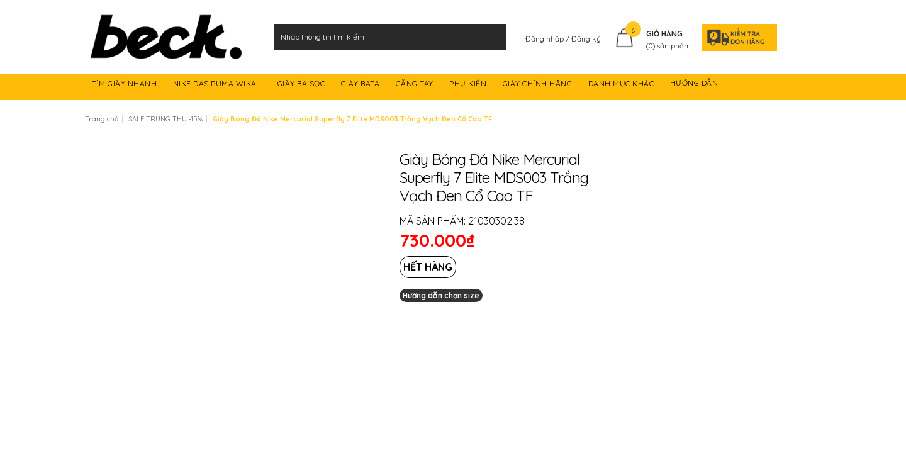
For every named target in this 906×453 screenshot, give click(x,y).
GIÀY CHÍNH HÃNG (538, 85)
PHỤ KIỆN (469, 85)
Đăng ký (586, 38)
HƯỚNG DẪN (695, 85)
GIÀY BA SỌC (302, 85)
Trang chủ (101, 119)
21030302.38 (496, 221)
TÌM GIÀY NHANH (125, 85)
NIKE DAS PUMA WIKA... (218, 85)
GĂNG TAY (416, 85)
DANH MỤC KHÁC (622, 85)
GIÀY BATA (361, 85)
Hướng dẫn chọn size (441, 295)
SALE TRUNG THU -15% (165, 119)
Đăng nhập (545, 38)
